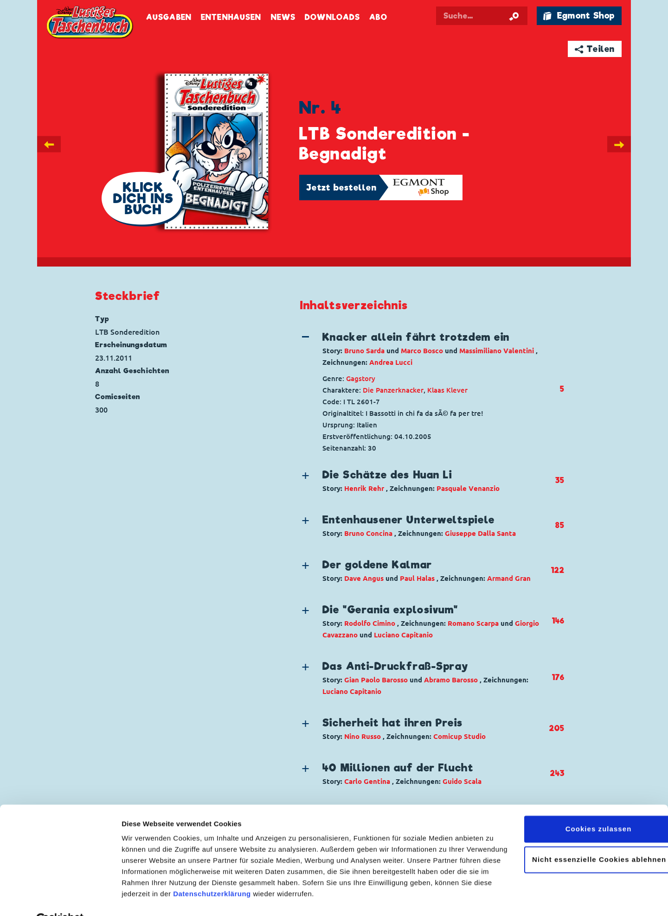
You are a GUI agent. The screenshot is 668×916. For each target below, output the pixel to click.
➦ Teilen (595, 49)
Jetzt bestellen (341, 187)
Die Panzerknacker (393, 390)
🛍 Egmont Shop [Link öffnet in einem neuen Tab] (579, 15)
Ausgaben (169, 17)
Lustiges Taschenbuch (90, 23)
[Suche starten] (514, 15)
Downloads (332, 17)
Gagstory (360, 378)
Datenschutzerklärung (212, 872)
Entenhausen (231, 17)
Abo (378, 17)
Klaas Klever (447, 390)
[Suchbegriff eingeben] (483, 15)
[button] (424, 349)
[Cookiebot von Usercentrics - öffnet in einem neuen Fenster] (60, 898)
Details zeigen (145, 898)
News (283, 17)
